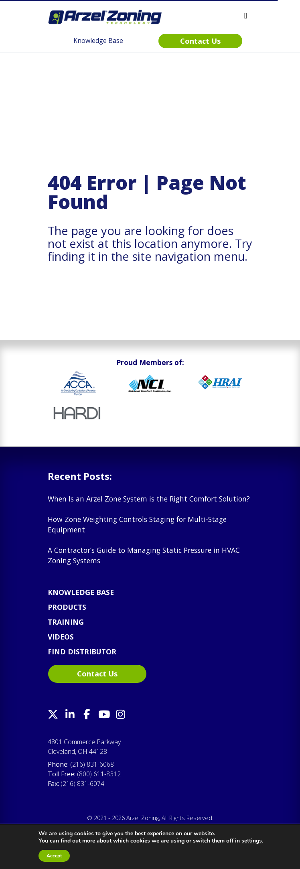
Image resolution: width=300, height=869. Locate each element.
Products (67, 607)
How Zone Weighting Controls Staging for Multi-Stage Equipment (137, 524)
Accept (54, 856)
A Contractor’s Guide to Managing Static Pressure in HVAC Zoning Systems (144, 555)
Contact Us (97, 673)
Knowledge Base (81, 592)
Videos (61, 637)
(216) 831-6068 (92, 764)
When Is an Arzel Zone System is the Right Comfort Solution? (149, 499)
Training (66, 622)
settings (251, 841)
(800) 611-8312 (99, 774)
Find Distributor (82, 651)
